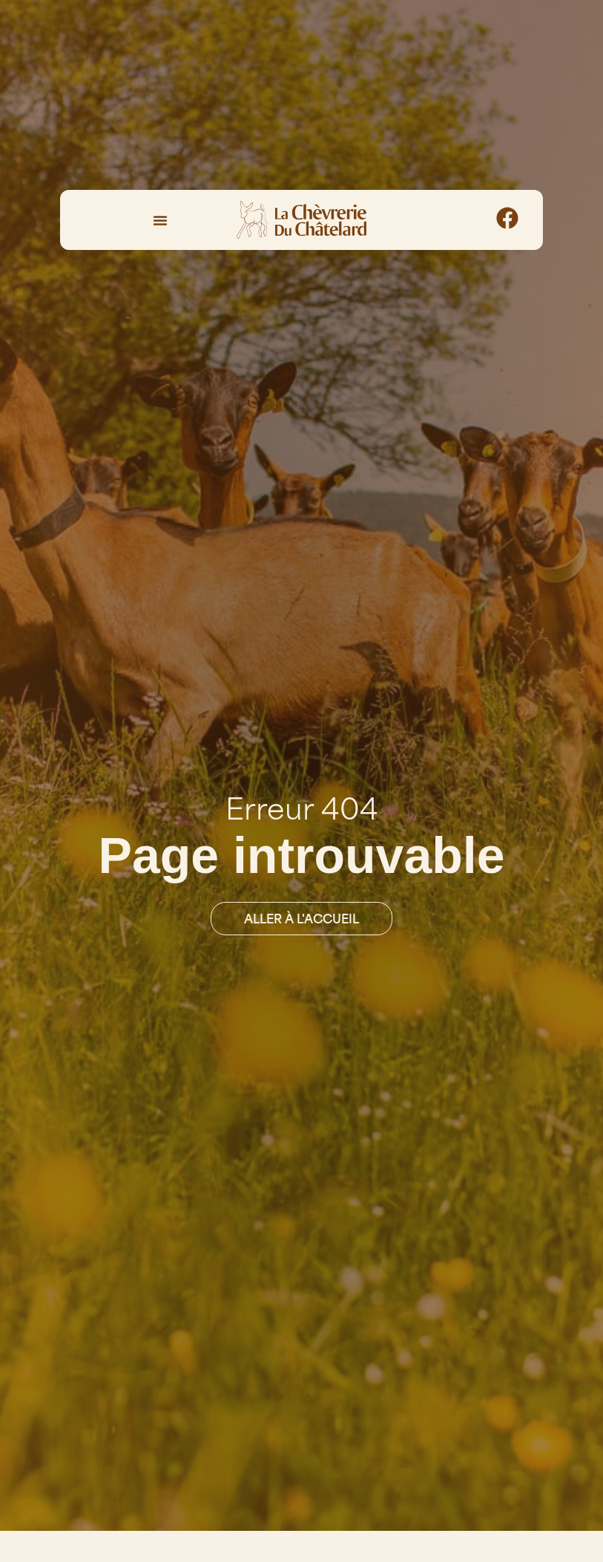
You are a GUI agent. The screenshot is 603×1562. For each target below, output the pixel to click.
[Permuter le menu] (160, 220)
